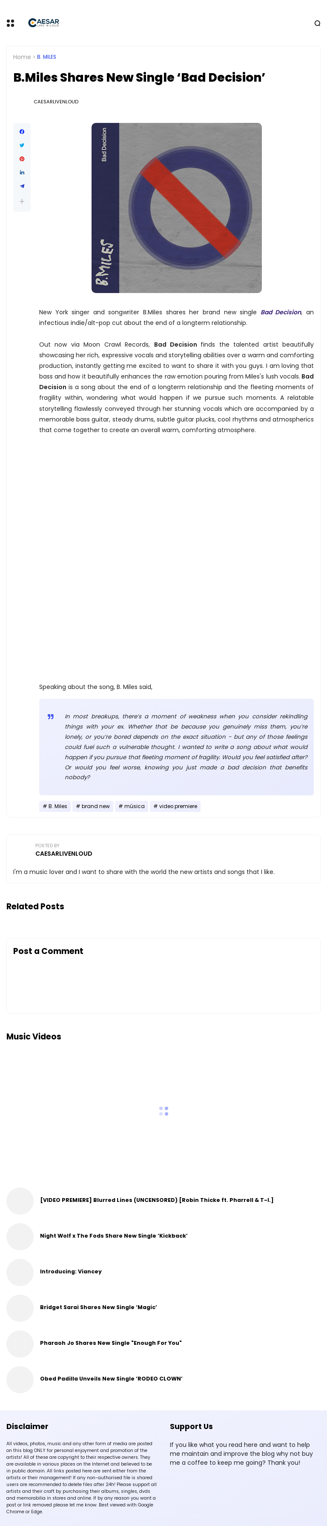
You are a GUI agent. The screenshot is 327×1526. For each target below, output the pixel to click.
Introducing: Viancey (71, 1271)
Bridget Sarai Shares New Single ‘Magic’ (98, 1307)
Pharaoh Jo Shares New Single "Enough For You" (111, 1343)
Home (22, 57)
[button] (22, 201)
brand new (96, 806)
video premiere (178, 806)
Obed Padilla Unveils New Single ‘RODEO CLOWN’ (111, 1378)
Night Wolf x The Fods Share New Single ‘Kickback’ (114, 1235)
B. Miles (46, 57)
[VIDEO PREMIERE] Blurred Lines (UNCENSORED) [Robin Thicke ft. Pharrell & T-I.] (157, 1200)
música (134, 806)
